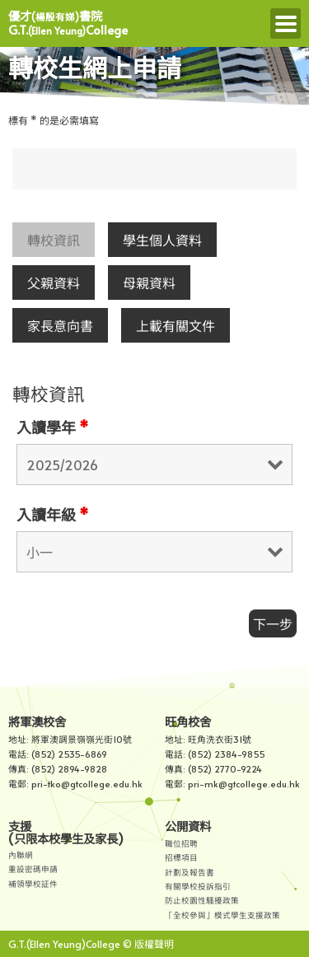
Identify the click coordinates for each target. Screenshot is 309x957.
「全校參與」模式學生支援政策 (222, 915)
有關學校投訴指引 (198, 886)
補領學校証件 (33, 883)
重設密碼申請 (33, 869)
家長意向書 (60, 325)
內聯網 (20, 855)
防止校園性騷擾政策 (202, 900)
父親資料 (53, 282)
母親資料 (149, 282)
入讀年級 (52, 515)
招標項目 (181, 857)
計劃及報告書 (189, 872)
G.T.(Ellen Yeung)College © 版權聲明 (91, 943)
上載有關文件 (175, 325)
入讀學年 (52, 427)
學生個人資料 (162, 240)
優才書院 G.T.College (68, 22)
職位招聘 (181, 843)
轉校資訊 (53, 240)
